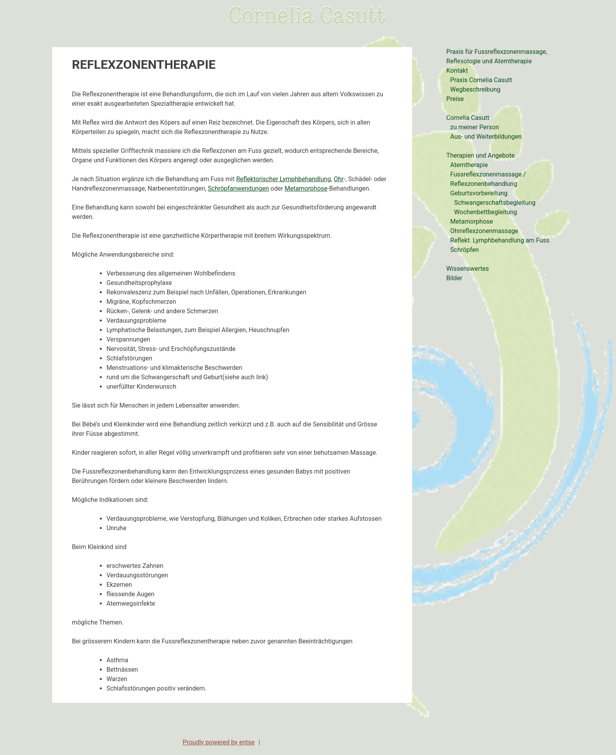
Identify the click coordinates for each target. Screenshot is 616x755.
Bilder (454, 278)
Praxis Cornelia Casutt (481, 80)
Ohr (339, 179)
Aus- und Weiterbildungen (486, 136)
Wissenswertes (467, 268)
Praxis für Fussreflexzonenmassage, (496, 51)
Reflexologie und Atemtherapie (489, 61)
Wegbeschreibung (475, 89)
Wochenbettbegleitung (485, 212)
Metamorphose (306, 188)
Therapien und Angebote (480, 155)
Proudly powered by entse (219, 742)
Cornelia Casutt (467, 117)
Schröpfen (464, 250)
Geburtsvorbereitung (479, 193)
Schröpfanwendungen (238, 188)
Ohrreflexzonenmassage (484, 231)
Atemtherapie (469, 165)
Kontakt (457, 70)
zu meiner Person (474, 127)
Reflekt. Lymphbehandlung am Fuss (499, 240)
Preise (455, 99)
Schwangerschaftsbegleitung (494, 202)
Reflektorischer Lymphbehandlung (283, 179)
